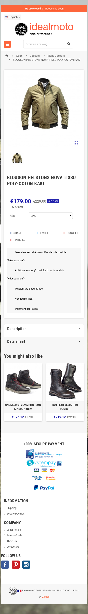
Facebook (5, 564)
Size (12, 215)
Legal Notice (14, 529)
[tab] (44, 328)
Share (15, 232)
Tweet (42, 232)
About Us (12, 541)
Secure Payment (16, 513)
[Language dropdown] (12, 17)
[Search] (48, 44)
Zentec (45, 596)
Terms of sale (14, 535)
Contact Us (13, 546)
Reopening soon (54, 8)
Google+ (70, 232)
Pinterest (18, 239)
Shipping (11, 507)
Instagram (26, 564)
